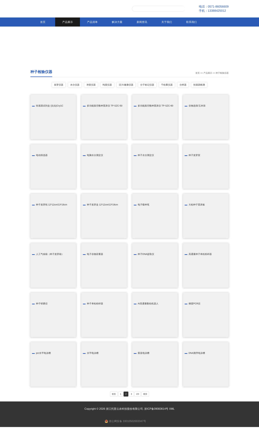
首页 (42, 22)
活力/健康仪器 (126, 85)
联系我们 (191, 22)
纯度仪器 (105, 85)
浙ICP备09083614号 (156, 409)
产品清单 (92, 22)
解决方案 (117, 22)
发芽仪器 (50, 85)
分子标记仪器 (149, 85)
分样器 (189, 85)
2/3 (137, 395)
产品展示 (67, 22)
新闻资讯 (142, 22)
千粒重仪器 (171, 85)
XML (172, 409)
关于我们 (166, 22)
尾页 (145, 395)
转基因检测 (208, 85)
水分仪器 (68, 85)
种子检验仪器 (222, 73)
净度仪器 (86, 85)
